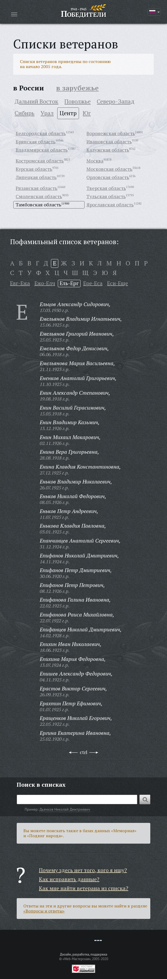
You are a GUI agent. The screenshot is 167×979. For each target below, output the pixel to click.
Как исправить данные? (69, 879)
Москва (94, 160)
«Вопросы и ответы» (44, 911)
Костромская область (40, 160)
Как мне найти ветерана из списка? (83, 888)
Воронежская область (110, 133)
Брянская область (35, 141)
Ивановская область (109, 141)
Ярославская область (110, 204)
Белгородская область (41, 133)
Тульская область (106, 196)
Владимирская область (42, 150)
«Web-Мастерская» (77, 959)
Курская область (34, 169)
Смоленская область (39, 196)
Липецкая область (36, 177)
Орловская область (107, 177)
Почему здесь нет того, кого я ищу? (83, 870)
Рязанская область (36, 188)
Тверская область (106, 188)
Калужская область (107, 150)
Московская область (109, 169)
